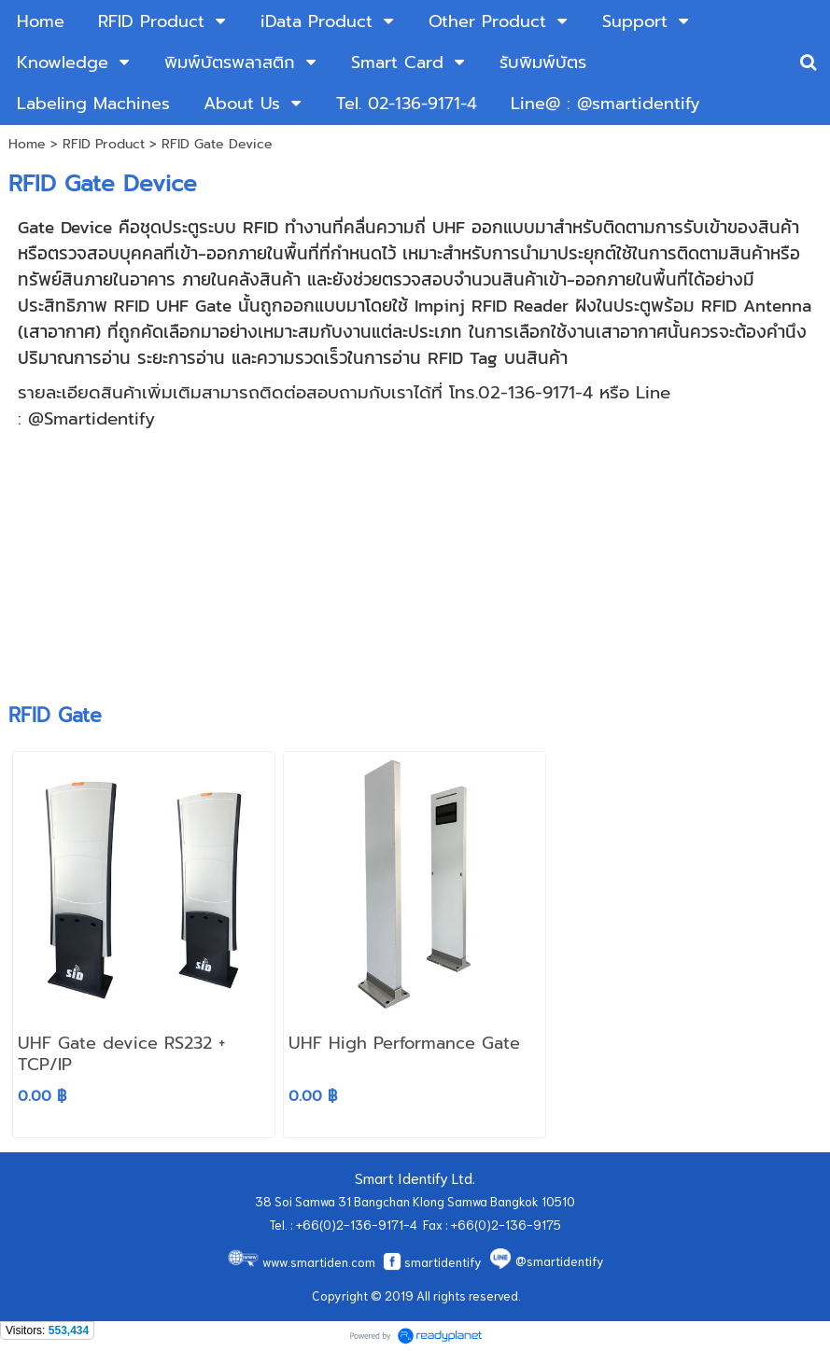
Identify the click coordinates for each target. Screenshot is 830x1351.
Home (27, 144)
